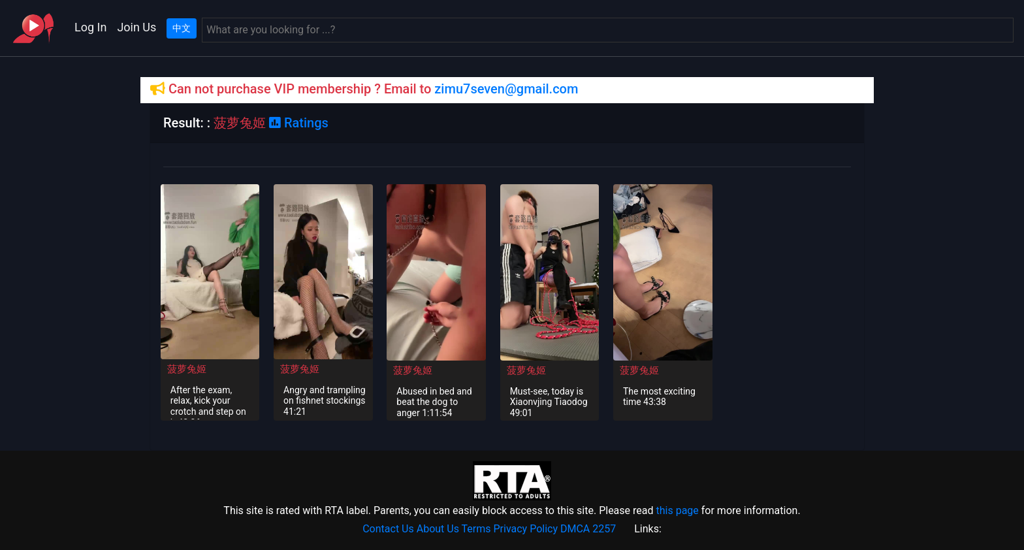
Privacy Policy (526, 529)
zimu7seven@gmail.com (506, 89)
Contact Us (388, 529)
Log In (90, 27)
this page (677, 510)
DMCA (575, 529)
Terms (476, 529)
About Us (438, 529)
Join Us (136, 27)
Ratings (298, 123)
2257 (604, 529)
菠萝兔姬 (186, 369)
